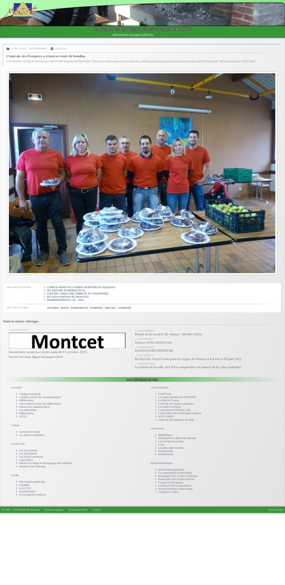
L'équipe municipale (30, 394)
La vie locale (18, 48)
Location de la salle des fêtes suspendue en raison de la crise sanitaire (188, 367)
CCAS (161, 444)
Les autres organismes (31, 435)
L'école (14, 475)
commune (124, 307)
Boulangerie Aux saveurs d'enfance (177, 475)
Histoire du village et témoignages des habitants (45, 463)
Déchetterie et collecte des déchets (177, 438)
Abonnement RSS (77, 509)
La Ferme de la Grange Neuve (174, 485)
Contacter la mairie (29, 431)
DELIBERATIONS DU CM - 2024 (65, 299)
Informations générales (32, 481)
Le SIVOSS (25, 488)
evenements (79, 307)
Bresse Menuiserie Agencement (175, 488)
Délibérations (26, 400)
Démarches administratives (34, 406)
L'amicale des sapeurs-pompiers (176, 403)
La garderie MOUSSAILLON (174, 410)
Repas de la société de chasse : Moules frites (168, 334)
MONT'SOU (165, 394)
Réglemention (26, 413)
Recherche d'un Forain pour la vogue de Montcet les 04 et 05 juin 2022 (188, 359)
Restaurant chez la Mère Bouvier (176, 479)
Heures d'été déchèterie (153, 342)
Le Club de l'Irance (168, 400)
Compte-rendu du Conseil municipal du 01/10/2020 (81, 287)
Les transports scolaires (32, 494)
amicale (110, 307)
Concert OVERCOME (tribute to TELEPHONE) (77, 293)
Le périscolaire (27, 491)
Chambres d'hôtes (168, 492)
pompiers (96, 307)
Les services (157, 428)
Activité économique (161, 463)
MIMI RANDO (166, 416)
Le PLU (23, 416)
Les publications (28, 410)
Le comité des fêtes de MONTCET (177, 397)
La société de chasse (169, 406)
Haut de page (275, 509)
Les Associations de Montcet (68, 296)
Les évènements (37, 48)
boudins (53, 307)
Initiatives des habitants (32, 466)
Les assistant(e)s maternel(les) (175, 472)
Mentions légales (54, 509)
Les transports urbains (171, 441)
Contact (15, 425)
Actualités (24, 484)
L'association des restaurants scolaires (179, 413)
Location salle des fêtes (171, 447)
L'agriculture (26, 459)
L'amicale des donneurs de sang (176, 419)
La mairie (16, 387)
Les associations (28, 450)
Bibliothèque (165, 435)
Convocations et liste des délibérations (40, 403)
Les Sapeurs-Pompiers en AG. (66, 290)
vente (64, 307)
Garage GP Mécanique (170, 482)
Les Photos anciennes (31, 456)
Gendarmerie (165, 454)
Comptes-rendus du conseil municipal (40, 397)
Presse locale (165, 451)
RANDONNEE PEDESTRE (154, 351)
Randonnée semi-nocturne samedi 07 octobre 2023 (48, 354)
